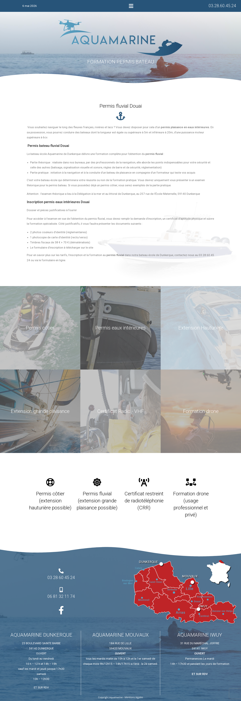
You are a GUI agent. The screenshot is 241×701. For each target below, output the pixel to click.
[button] (131, 6)
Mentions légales (134, 697)
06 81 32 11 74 (61, 596)
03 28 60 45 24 (61, 577)
